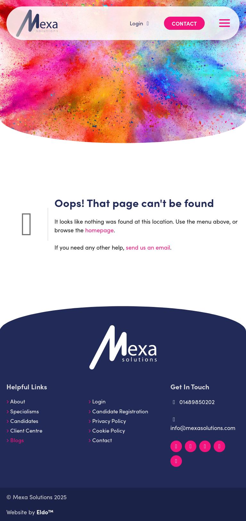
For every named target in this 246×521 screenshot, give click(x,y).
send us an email (148, 247)
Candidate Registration (120, 411)
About (17, 401)
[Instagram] (190, 446)
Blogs (17, 440)
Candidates (24, 421)
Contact (184, 23)
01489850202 (192, 402)
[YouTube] (219, 446)
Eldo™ (45, 512)
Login (140, 23)
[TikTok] (176, 461)
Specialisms (24, 411)
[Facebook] (205, 446)
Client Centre (26, 430)
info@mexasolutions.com (202, 424)
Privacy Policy (109, 421)
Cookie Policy (108, 430)
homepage (99, 230)
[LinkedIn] (176, 446)
